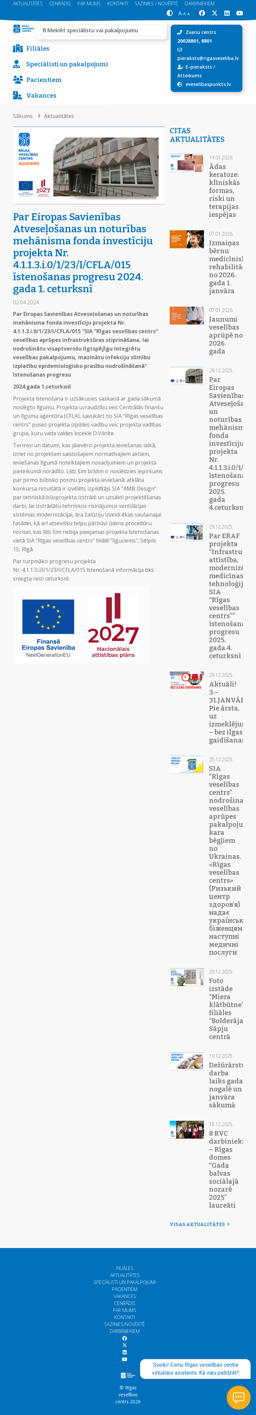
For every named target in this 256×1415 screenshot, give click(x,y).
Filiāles (31, 48)
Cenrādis (124, 1303)
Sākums (23, 116)
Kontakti (124, 1317)
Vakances (34, 95)
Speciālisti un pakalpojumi (60, 64)
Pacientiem (37, 80)
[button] (169, 13)
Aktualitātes (59, 116)
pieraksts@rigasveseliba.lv (208, 58)
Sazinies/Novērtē (124, 1324)
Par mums (124, 1310)
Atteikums (189, 75)
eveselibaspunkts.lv (208, 84)
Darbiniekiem (125, 1331)
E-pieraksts (199, 67)
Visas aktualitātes (199, 1224)
